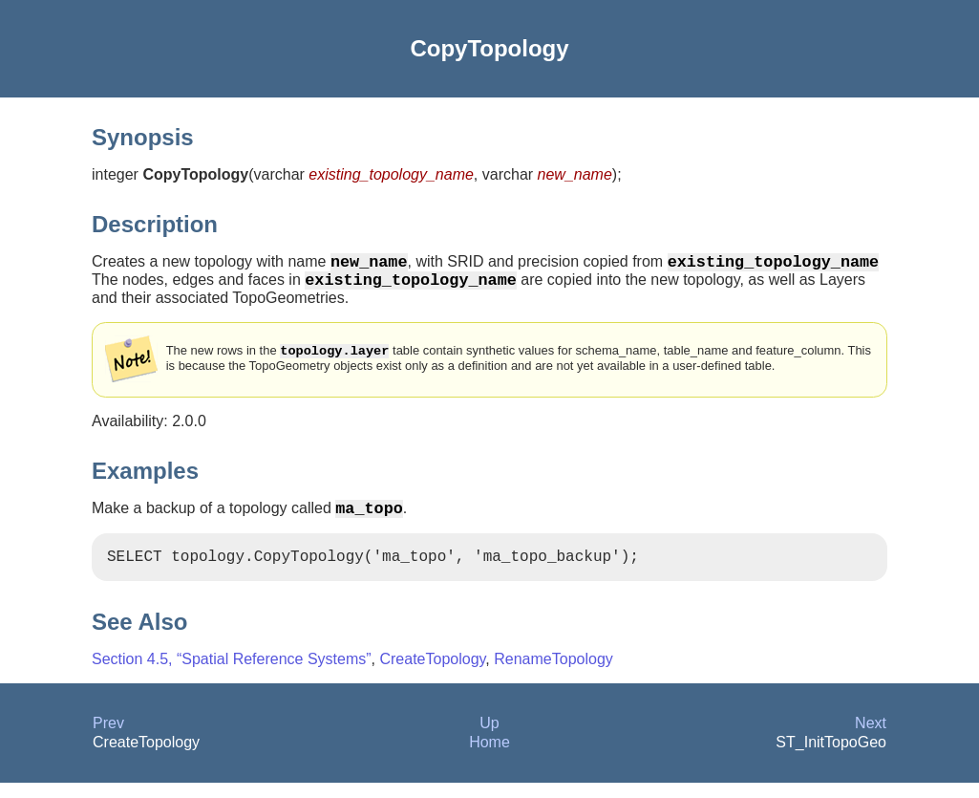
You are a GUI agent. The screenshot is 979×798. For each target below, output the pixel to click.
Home (489, 757)
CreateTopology (432, 674)
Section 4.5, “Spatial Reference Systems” (232, 674)
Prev (108, 738)
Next (870, 738)
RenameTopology (553, 674)
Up (489, 738)
